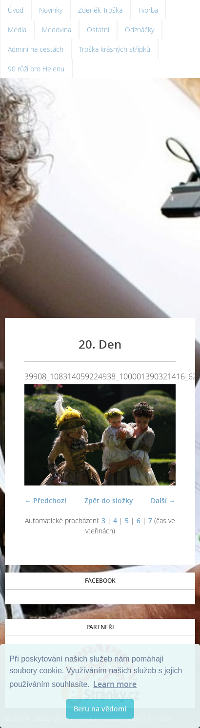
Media (17, 29)
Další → (163, 500)
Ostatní (98, 29)
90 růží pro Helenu (36, 68)
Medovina (56, 29)
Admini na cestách (35, 49)
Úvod (15, 10)
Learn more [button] (115, 684)
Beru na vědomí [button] (100, 708)
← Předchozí (45, 500)
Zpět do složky (108, 500)
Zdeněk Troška (100, 10)
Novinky (50, 10)
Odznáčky (139, 29)
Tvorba (148, 10)
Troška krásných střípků (114, 49)
